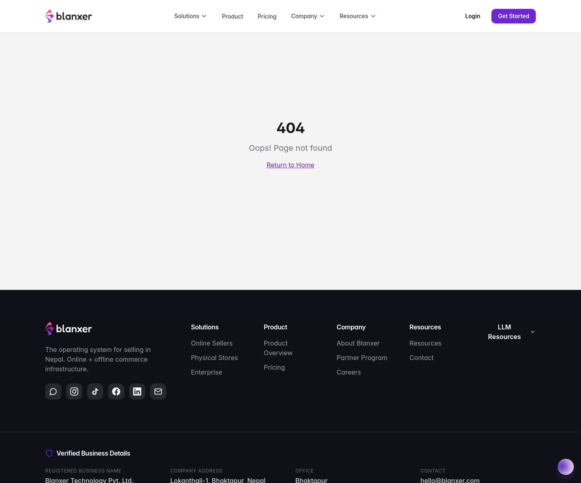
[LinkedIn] (137, 391)
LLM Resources (512, 332)
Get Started (513, 15)
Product (232, 16)
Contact (422, 358)
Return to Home (290, 165)
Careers (348, 372)
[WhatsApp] (53, 391)
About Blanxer (358, 343)
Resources (358, 15)
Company (308, 15)
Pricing (267, 16)
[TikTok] (95, 391)
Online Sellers (212, 343)
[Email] (158, 391)
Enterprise (206, 372)
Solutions (190, 15)
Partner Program (361, 358)
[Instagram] (74, 391)
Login (472, 15)
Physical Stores (214, 358)
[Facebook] (116, 391)
